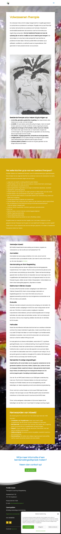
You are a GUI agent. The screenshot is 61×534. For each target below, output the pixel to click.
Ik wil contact (30, 470)
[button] (58, 514)
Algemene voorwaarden (40, 530)
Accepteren (28, 527)
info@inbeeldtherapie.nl (16, 503)
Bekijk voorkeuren (53, 527)
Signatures (14, 529)
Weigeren (40, 527)
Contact (25, 261)
